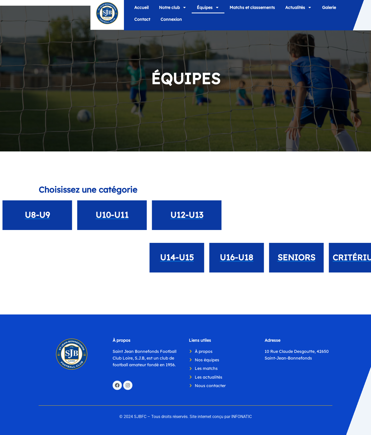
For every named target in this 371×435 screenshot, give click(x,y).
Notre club (173, 8)
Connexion (171, 20)
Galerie (329, 8)
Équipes (208, 8)
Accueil (141, 8)
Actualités (298, 8)
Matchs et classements (252, 8)
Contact (142, 20)
